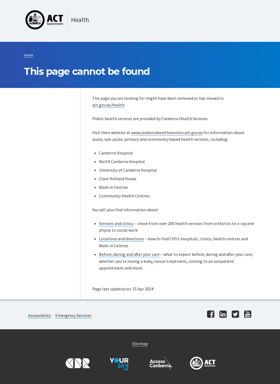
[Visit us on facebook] (210, 314)
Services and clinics (116, 223)
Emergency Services (73, 315)
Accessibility (39, 315)
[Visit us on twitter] (235, 314)
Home (28, 55)
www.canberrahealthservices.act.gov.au (167, 132)
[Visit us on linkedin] (223, 314)
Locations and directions (121, 238)
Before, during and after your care (129, 254)
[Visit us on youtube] (247, 314)
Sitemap (140, 343)
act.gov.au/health (108, 105)
